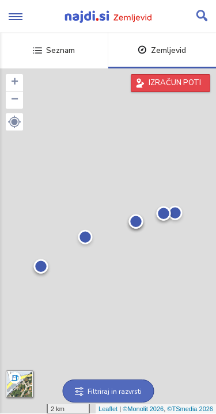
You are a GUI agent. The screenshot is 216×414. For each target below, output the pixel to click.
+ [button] (14, 82)
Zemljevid (162, 50)
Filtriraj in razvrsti (108, 391)
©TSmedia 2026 (190, 408)
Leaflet (108, 408)
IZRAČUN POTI (175, 83)
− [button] (14, 100)
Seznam (54, 50)
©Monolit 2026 (143, 408)
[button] (14, 122)
